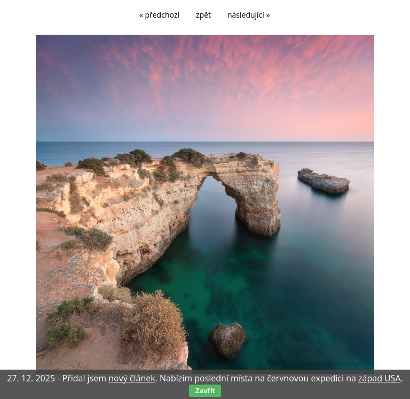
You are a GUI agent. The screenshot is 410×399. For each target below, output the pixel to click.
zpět (203, 15)
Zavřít (205, 391)
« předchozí (159, 15)
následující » (248, 15)
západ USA (379, 378)
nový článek (131, 378)
